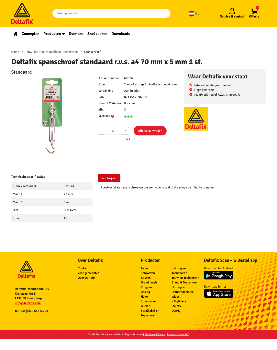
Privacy (161, 334)
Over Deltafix (86, 278)
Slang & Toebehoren (185, 282)
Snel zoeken (97, 33)
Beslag (145, 292)
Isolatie (177, 306)
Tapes (144, 268)
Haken (145, 297)
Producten (52, 33)
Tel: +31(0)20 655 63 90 (31, 311)
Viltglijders (179, 301)
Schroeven (148, 273)
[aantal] (113, 130)
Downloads (120, 33)
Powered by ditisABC (178, 334)
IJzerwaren (148, 301)
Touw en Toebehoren (185, 278)
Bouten (146, 278)
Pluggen (146, 287)
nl (194, 13)
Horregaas (178, 287)
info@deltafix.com (28, 303)
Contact (83, 268)
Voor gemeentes (88, 273)
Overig (176, 311)
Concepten (30, 33)
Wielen (145, 306)
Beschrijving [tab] (109, 178)
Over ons (76, 33)
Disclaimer (150, 334)
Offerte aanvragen (150, 131)
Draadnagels (149, 282)
